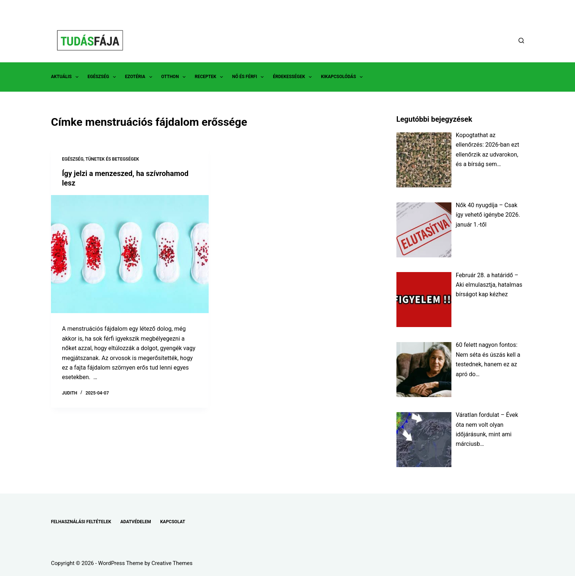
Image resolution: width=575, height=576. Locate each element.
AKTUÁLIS (66, 77)
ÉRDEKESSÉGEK (294, 77)
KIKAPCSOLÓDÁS (343, 77)
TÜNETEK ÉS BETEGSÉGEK (112, 159)
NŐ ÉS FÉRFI (249, 77)
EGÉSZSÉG (103, 77)
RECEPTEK (210, 77)
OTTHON (174, 77)
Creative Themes (172, 563)
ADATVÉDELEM (135, 521)
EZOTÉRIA (140, 77)
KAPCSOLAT (172, 521)
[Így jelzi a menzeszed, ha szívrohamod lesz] (130, 254)
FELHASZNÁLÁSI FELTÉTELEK (81, 521)
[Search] (521, 40)
